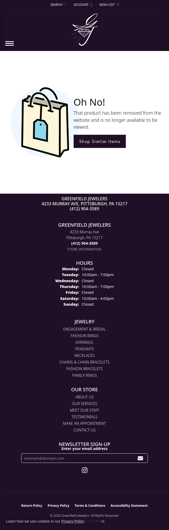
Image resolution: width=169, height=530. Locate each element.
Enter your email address (84, 448)
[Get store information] (85, 249)
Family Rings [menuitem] (84, 375)
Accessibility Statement (129, 505)
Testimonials (84, 416)
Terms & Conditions (90, 505)
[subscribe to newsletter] (141, 458)
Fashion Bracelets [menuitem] (84, 368)
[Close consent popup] (103, 521)
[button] (58, 4)
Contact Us (84, 430)
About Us (84, 396)
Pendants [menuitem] (84, 348)
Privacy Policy (58, 505)
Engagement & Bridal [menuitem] (84, 329)
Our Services (84, 403)
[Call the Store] (84, 243)
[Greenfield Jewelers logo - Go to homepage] (84, 28)
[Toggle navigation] (9, 46)
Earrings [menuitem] (84, 342)
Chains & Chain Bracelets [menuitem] (84, 362)
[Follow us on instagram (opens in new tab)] (84, 470)
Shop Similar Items (100, 141)
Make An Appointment (84, 423)
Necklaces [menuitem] (84, 355)
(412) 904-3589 (84, 209)
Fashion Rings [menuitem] (84, 335)
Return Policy (31, 505)
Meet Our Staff (84, 410)
